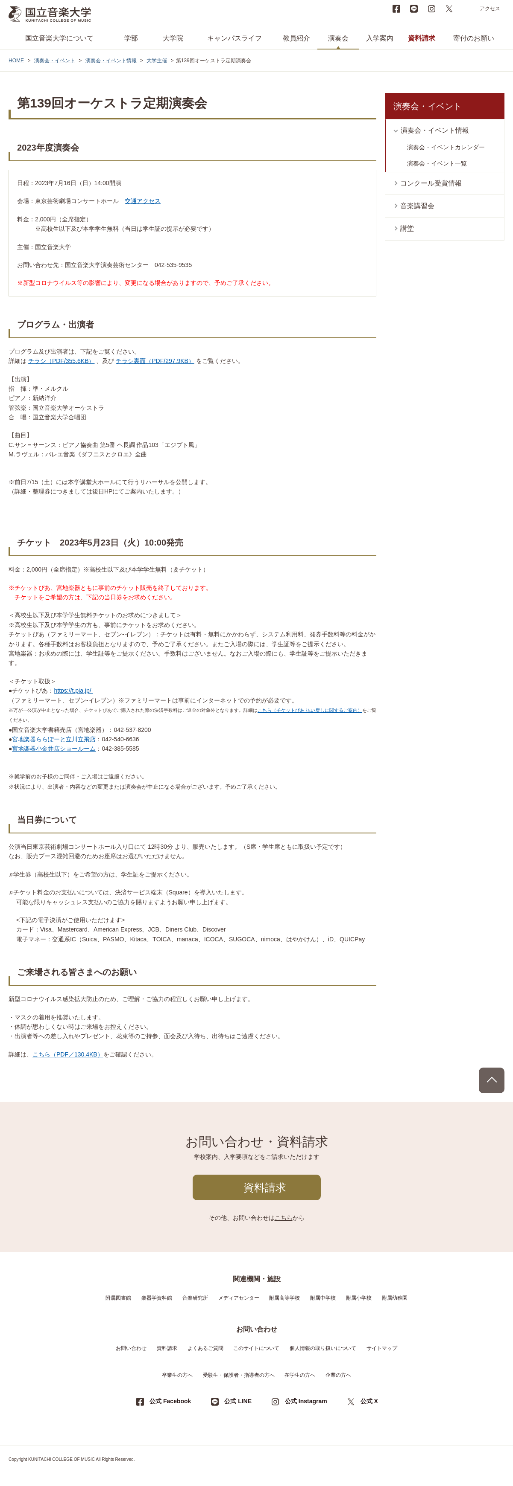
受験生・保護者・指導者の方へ (239, 1375)
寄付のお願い (473, 38)
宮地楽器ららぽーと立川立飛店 (54, 739)
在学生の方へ (299, 1375)
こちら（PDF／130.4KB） (67, 1054)
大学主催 (157, 61)
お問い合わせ (131, 1348)
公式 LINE (238, 1401)
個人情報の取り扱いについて (323, 1348)
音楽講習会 (417, 205)
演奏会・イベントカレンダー (446, 147)
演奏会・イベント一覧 (437, 163)
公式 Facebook (170, 1401)
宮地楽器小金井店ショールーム (54, 748)
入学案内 (379, 38)
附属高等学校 (284, 1298)
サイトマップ (381, 1348)
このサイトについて (256, 1348)
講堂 (407, 228)
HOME (16, 61)
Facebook (396, 8)
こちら (284, 1217)
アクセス (490, 9)
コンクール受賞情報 (431, 183)
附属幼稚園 (394, 1298)
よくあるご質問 (205, 1348)
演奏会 (338, 38)
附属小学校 (359, 1298)
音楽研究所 (195, 1298)
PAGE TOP (491, 1080)
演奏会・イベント (54, 61)
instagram (431, 8)
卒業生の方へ (177, 1375)
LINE (413, 8)
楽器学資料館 (156, 1298)
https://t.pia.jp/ (73, 690)
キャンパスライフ (234, 38)
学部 (131, 38)
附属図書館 (118, 1298)
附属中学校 (323, 1298)
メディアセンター (238, 1298)
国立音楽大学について (59, 38)
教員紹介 (296, 38)
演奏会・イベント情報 (111, 61)
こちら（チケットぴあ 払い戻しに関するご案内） (310, 710)
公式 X (369, 1401)
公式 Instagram (306, 1401)
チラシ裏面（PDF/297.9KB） (155, 360)
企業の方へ (338, 1375)
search (466, 8)
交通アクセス (143, 200)
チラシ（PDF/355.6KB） (61, 360)
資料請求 (421, 38)
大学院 (173, 38)
